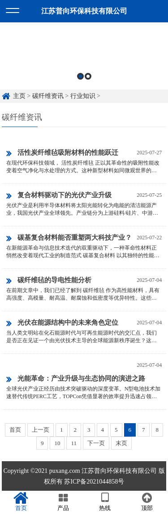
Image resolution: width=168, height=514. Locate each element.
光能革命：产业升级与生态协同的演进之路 (75, 379)
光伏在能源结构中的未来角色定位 (62, 323)
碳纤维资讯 (48, 96)
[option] (84, 55)
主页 (19, 96)
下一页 (96, 443)
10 (57, 443)
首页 (15, 429)
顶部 (147, 502)
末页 (121, 443)
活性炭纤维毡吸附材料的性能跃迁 (62, 153)
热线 (105, 502)
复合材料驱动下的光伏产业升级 (59, 195)
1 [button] (80, 76)
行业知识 (82, 96)
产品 (63, 502)
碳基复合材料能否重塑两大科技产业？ (69, 238)
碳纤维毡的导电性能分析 (48, 280)
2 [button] (88, 76)
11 (74, 443)
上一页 (40, 429)
